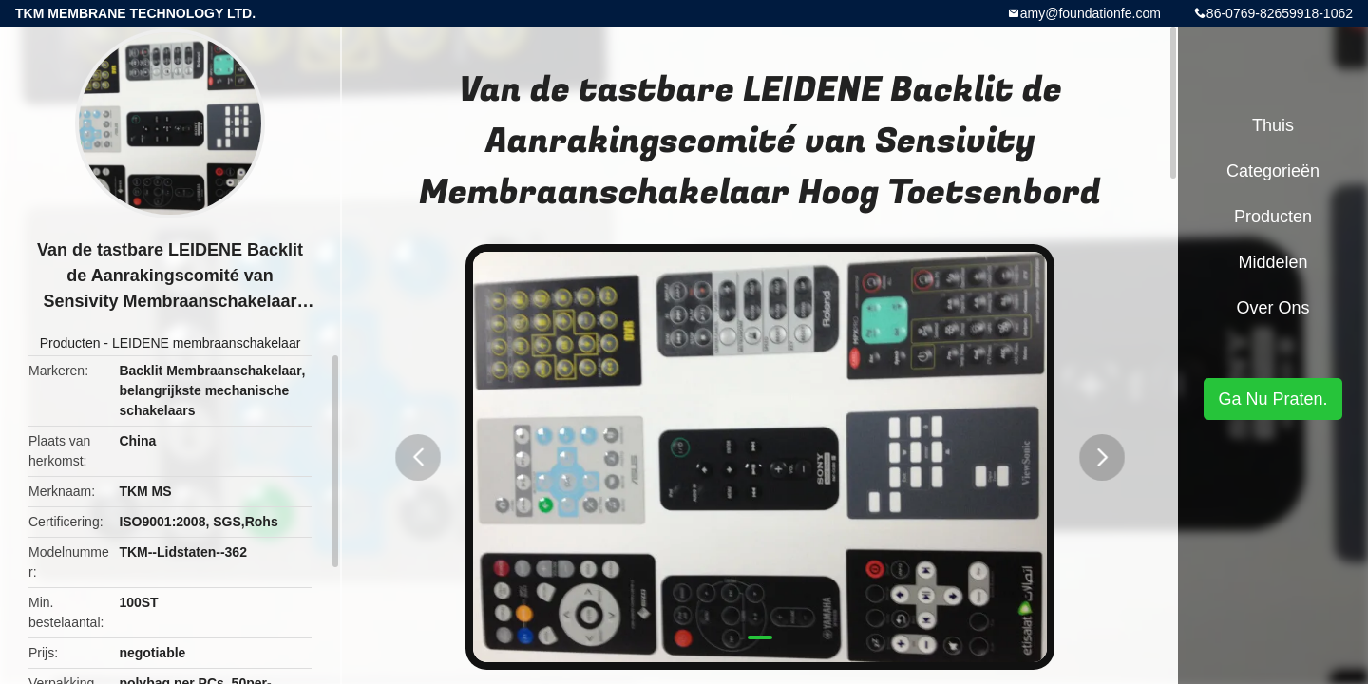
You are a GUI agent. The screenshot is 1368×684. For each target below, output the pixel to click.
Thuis (1273, 125)
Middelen (1272, 262)
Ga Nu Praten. (1272, 399)
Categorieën (1273, 171)
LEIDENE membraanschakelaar (206, 343)
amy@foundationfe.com (1090, 13)
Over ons (1272, 307)
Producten (70, 343)
